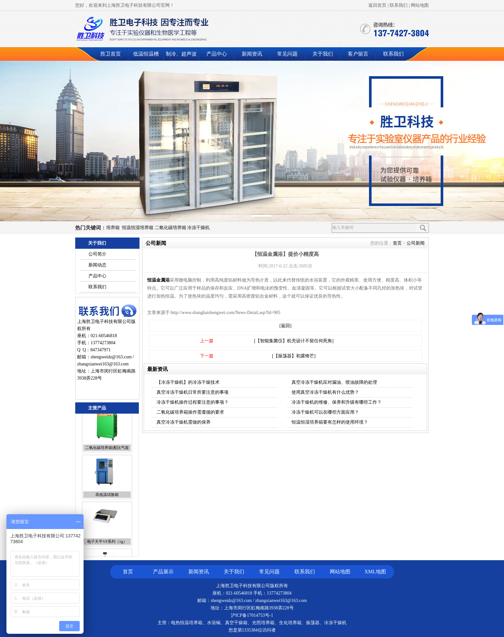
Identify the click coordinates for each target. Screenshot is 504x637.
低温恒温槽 (146, 54)
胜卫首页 (110, 54)
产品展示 (163, 571)
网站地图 (420, 5)
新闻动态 (97, 265)
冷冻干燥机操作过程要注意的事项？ (193, 402)
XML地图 (375, 571)
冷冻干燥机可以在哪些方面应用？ (325, 412)
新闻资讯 (252, 54)
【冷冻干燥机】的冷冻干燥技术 (188, 382)
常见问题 (287, 54)
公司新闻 (416, 243)
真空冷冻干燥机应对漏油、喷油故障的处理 (334, 382)
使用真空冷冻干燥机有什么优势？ (325, 392)
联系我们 (399, 5)
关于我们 (322, 54)
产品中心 (216, 54)
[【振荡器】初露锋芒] (293, 356)
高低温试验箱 (107, 502)
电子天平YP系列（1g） (107, 549)
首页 (397, 243)
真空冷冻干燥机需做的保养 (184, 422)
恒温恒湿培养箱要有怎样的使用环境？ (330, 422)
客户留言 (358, 54)
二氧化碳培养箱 (170, 227)
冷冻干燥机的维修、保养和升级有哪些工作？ (337, 402)
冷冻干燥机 (198, 227)
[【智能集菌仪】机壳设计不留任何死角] (293, 340)
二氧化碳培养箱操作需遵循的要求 (190, 412)
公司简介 (97, 254)
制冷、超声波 (181, 54)
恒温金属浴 (158, 280)
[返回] (285, 325)
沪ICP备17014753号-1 (252, 615)
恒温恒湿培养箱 (137, 227)
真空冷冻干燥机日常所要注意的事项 (193, 392)
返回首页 (377, 5)
